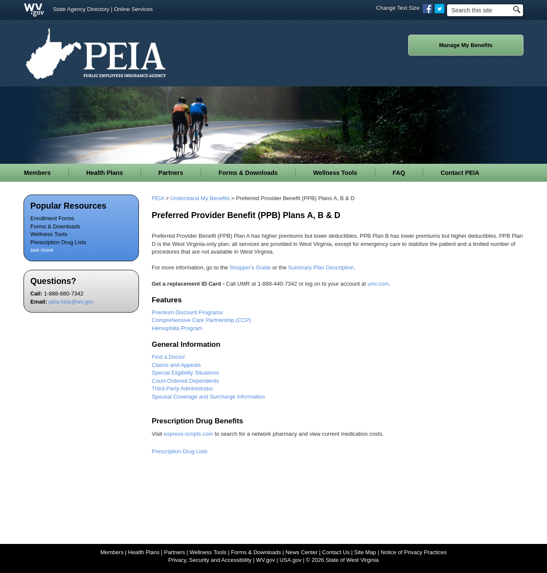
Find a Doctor (168, 357)
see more (41, 250)
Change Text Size (398, 8)
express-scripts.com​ (188, 434)
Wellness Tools (48, 234)
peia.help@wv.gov (71, 301)
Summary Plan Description (321, 267)
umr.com (378, 284)
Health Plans (144, 552)
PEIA (158, 198)
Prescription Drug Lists (58, 242)
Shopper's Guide (250, 267)
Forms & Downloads (55, 226)
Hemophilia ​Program (177, 328)
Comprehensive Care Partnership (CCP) (201, 320)
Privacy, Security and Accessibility (210, 560)
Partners (174, 552)
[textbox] (485, 10)
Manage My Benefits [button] (466, 45)
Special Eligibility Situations (185, 372)
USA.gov (290, 560)
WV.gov (265, 560)
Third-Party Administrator (182, 388)
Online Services (133, 9)
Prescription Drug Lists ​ (180, 451)
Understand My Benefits (200, 198)
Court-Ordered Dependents (185, 381)
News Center (301, 552)
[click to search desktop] (517, 8)
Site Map (365, 552)
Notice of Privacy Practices (414, 552)
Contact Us (336, 552)
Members (112, 552)
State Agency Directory (81, 9)
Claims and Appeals (176, 365)
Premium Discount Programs (187, 312)
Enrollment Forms (52, 218)
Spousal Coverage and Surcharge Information (208, 396)
